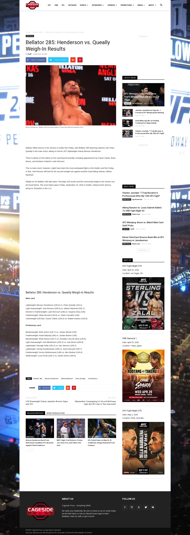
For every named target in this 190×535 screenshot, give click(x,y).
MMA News (29, 36)
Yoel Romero (92, 378)
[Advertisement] (95, 19)
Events (84, 5)
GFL (90, 437)
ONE (56, 5)
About (152, 5)
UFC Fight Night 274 (132, 266)
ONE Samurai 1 (129, 338)
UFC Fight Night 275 (132, 410)
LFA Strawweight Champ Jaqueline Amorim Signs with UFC (47, 402)
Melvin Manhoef (67, 378)
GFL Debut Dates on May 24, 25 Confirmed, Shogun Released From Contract (101, 442)
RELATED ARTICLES (35, 413)
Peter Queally (80, 378)
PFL (63, 5)
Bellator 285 (38, 378)
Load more (143, 250)
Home (28, 32)
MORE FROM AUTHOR (56, 413)
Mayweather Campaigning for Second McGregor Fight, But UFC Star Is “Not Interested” (95, 402)
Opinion (112, 5)
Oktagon (72, 5)
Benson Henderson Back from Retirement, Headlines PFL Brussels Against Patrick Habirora (39, 442)
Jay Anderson (137, 103)
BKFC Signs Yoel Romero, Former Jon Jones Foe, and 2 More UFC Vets (70, 442)
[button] (161, 3)
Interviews (98, 5)
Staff (29, 54)
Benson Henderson (51, 378)
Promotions (127, 5)
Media (141, 5)
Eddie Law (136, 214)
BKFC (59, 437)
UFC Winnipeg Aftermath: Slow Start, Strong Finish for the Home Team (141, 96)
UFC (49, 5)
